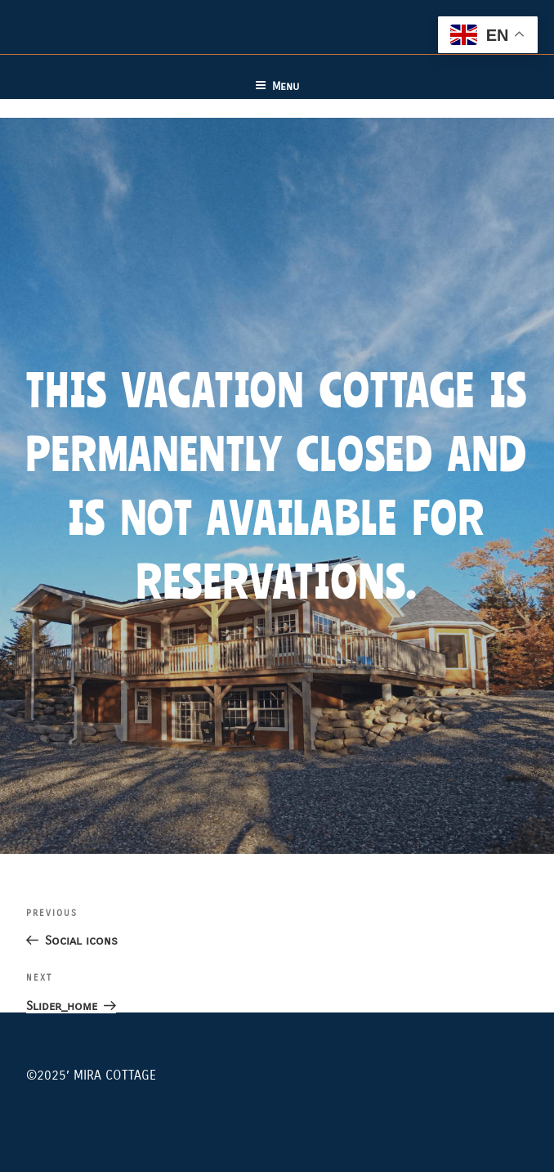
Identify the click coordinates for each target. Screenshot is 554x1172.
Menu (277, 86)
